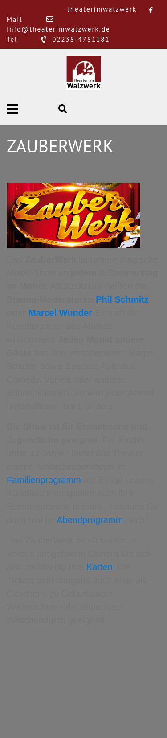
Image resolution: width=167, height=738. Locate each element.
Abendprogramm (90, 520)
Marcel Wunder (60, 313)
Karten (99, 567)
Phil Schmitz (122, 299)
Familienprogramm (44, 480)
